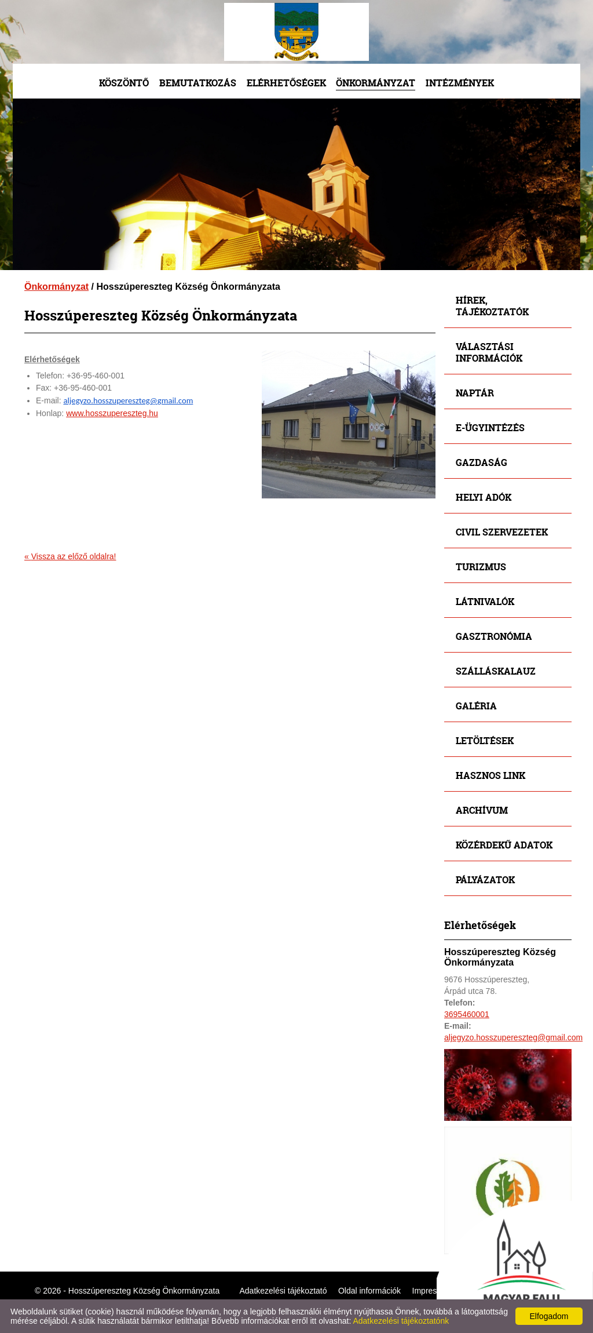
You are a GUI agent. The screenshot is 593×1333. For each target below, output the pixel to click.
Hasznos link (490, 775)
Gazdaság (481, 462)
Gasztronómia (494, 636)
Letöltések (485, 740)
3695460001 (466, 1014)
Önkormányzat (375, 83)
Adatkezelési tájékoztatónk (401, 1320)
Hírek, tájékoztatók (492, 306)
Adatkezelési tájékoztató (283, 1290)
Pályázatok (485, 879)
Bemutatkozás (197, 83)
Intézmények (460, 83)
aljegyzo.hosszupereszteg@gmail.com (128, 400)
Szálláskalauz (496, 671)
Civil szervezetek (502, 532)
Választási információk (489, 352)
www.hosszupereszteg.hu (112, 413)
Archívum (482, 810)
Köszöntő (124, 83)
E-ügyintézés (490, 427)
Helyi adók (483, 497)
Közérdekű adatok (504, 845)
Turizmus (481, 566)
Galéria (476, 706)
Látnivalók (485, 601)
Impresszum (434, 1290)
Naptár (475, 393)
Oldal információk (369, 1290)
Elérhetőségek (286, 83)
